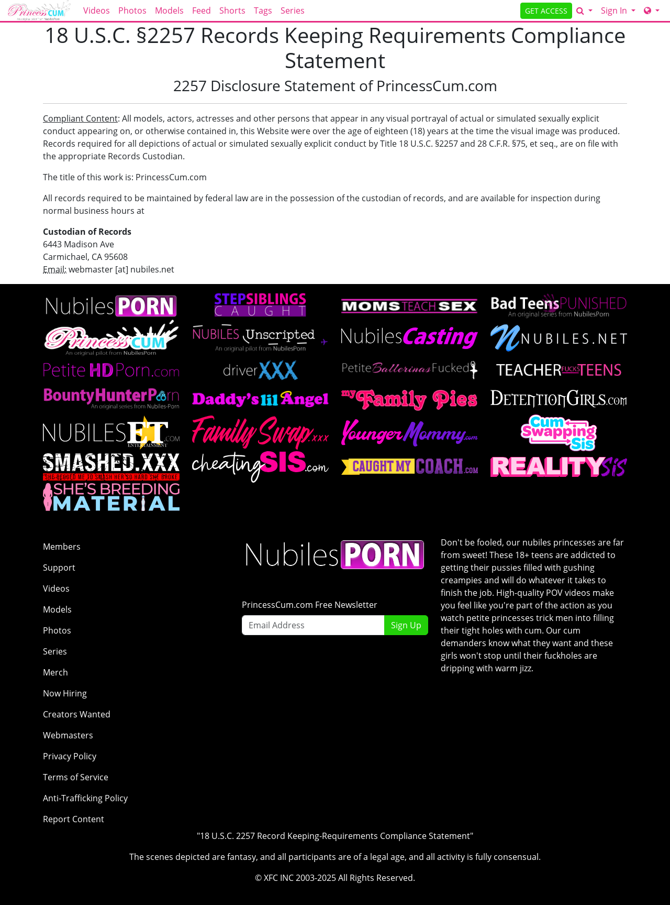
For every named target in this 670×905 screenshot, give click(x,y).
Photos (132, 10)
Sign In (615, 10)
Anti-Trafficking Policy (85, 798)
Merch (55, 672)
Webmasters (68, 735)
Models (169, 10)
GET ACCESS (546, 11)
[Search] (584, 10)
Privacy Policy (69, 756)
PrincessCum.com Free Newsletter (309, 604)
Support (59, 567)
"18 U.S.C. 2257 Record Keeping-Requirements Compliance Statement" (335, 836)
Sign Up (406, 625)
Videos (96, 10)
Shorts (232, 10)
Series (293, 10)
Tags (263, 10)
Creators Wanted (76, 714)
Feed (201, 10)
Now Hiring (65, 693)
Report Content (73, 819)
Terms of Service (75, 777)
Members (62, 546)
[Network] (652, 10)
